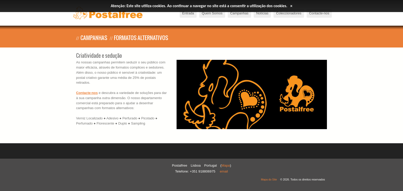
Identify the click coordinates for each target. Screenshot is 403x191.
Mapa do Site (269, 179)
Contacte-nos (87, 93)
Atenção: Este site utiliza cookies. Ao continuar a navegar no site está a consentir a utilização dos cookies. (199, 5)
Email (224, 171)
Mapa (226, 165)
